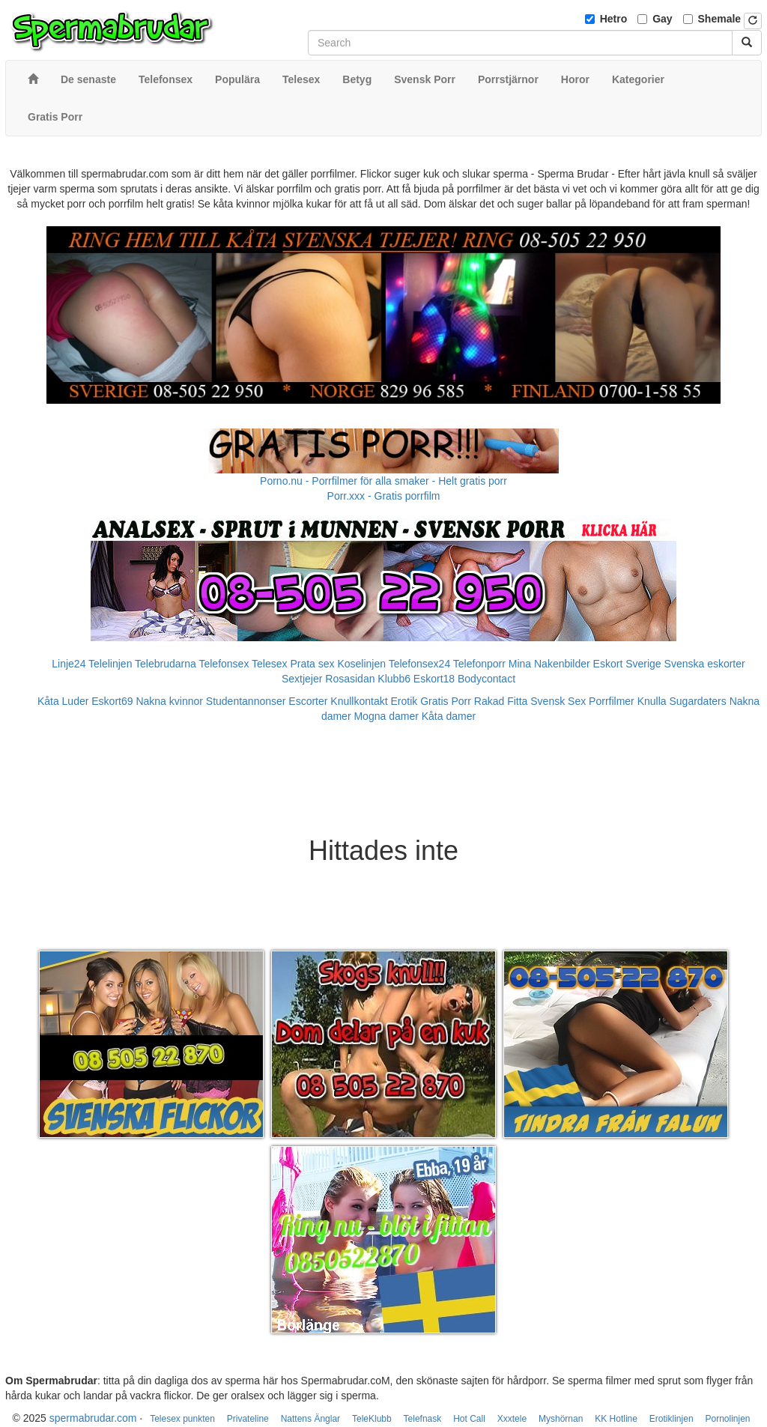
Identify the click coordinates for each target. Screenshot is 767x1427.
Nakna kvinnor (169, 701)
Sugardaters (697, 701)
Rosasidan (350, 679)
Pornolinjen (727, 1419)
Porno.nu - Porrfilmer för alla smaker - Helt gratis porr (383, 481)
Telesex (269, 664)
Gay (662, 19)
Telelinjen (110, 664)
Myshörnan (561, 1419)
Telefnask (423, 1419)
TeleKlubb (372, 1419)
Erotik (404, 701)
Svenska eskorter (704, 664)
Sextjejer (302, 679)
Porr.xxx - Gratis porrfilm (383, 496)
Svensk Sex (558, 701)
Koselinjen (361, 664)
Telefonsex (223, 664)
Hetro (614, 19)
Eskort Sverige (627, 664)
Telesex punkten (182, 1419)
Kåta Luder (63, 701)
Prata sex (312, 664)
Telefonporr (479, 664)
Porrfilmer (611, 701)
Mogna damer (386, 716)
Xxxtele (512, 1419)
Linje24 (68, 664)
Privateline (248, 1419)
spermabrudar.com (93, 1418)
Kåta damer (449, 716)
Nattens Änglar (310, 1419)
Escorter (307, 701)
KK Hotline (616, 1419)
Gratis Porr (445, 701)
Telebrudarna (165, 664)
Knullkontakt (358, 701)
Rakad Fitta (501, 701)
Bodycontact (486, 679)
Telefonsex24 (420, 664)
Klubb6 (394, 679)
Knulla (652, 701)
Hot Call (469, 1419)
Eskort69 (112, 701)
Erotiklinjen (671, 1419)
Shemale (720, 19)
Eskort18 (434, 679)
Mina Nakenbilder (549, 664)
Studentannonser (246, 701)
